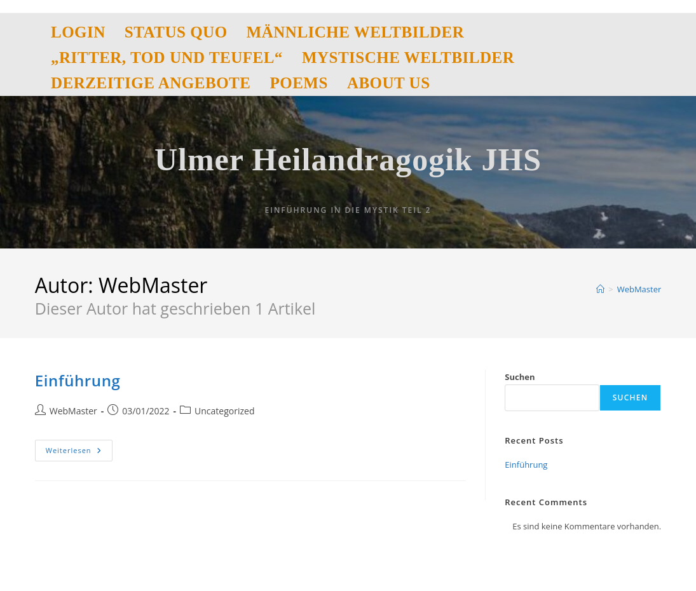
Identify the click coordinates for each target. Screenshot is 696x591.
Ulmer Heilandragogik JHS (348, 159)
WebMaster (639, 289)
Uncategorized (224, 411)
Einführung (78, 380)
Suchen (520, 377)
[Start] (600, 289)
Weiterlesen (79, 450)
